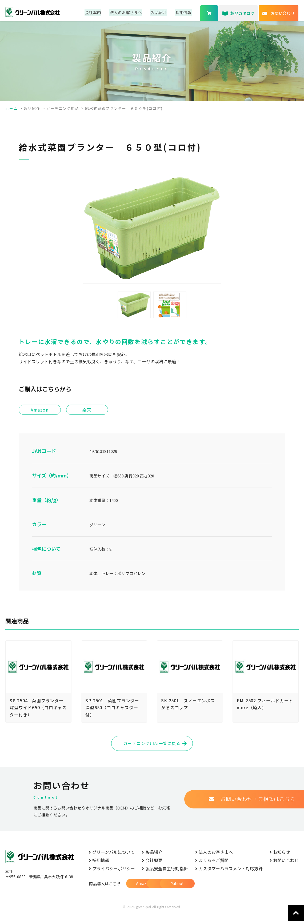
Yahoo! (230, 890)
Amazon (145, 890)
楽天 (187, 890)
